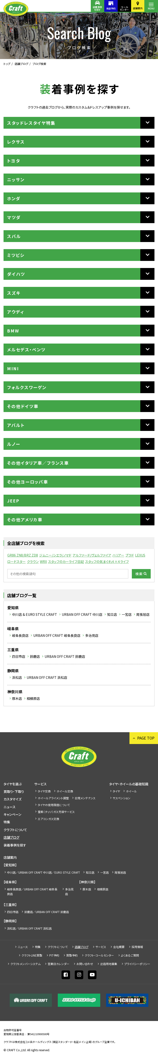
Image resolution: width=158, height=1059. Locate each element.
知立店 (112, 614)
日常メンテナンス (85, 798)
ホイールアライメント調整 (53, 798)
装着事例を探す (96, 8)
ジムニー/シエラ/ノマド (55, 555)
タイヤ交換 (44, 791)
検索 (139, 573)
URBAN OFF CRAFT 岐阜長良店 (56, 635)
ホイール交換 (65, 791)
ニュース (10, 806)
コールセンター (123, 8)
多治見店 (91, 635)
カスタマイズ (12, 799)
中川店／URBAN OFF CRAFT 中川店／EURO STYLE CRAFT (43, 872)
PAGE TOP (145, 738)
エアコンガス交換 (48, 819)
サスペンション (121, 798)
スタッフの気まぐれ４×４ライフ (107, 561)
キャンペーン (12, 814)
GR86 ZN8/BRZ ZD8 (22, 555)
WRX (43, 561)
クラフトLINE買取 (31, 955)
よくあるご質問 (130, 955)
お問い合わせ (84, 964)
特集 (7, 822)
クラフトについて (15, 829)
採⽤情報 (137, 947)
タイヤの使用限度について (54, 805)
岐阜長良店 (20, 635)
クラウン (33, 561)
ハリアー (118, 555)
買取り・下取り (14, 791)
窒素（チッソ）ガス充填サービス (56, 812)
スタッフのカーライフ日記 (66, 561)
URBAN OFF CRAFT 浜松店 (47, 677)
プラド (129, 555)
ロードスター (16, 561)
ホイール (131, 791)
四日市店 (18, 656)
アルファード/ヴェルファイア (92, 555)
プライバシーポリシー (137, 964)
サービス (40, 784)
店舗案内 (137, 8)
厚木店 (17, 698)
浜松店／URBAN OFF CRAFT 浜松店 (29, 928)
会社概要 (119, 947)
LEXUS (140, 555)
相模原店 (33, 698)
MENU (151, 8)
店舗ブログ (21, 64)
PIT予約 (54, 955)
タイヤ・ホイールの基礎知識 (128, 784)
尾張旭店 (143, 614)
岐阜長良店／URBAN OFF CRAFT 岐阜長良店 (32, 891)
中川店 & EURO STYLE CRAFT (34, 614)
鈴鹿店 (35, 656)
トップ (7, 64)
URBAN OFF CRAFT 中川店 (82, 614)
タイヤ (116, 791)
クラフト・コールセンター (99, 955)
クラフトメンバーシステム (25, 964)
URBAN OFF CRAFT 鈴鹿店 (65, 656)
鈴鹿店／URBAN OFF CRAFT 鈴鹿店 (46, 912)
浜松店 (17, 677)
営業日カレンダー (58, 964)
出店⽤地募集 (108, 964)
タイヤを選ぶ (13, 784)
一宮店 (127, 614)
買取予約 (72, 955)
